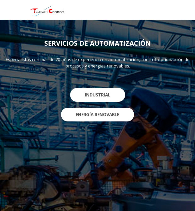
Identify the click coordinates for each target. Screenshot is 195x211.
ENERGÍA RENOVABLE (97, 114)
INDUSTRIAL (97, 95)
